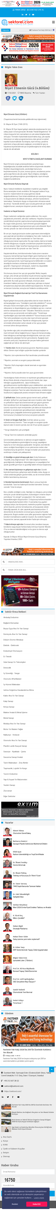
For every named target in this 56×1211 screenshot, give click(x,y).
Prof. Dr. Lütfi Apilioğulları (23, 979)
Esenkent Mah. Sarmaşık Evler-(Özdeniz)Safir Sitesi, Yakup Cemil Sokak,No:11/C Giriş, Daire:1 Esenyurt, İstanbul (26, 1074)
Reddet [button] (15, 1204)
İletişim (6, 1152)
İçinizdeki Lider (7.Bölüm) (23, 960)
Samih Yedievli (19, 990)
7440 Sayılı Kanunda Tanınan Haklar (27, 886)
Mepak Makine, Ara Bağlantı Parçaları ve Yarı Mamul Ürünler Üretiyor (33, 1113)
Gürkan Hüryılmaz (20, 905)
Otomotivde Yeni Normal (22, 992)
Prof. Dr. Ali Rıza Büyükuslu (23, 969)
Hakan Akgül (18, 926)
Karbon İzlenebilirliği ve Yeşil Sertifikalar (28, 854)
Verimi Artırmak (19, 865)
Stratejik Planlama (20, 929)
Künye (5, 1141)
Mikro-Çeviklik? (19, 918)
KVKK (5, 1145)
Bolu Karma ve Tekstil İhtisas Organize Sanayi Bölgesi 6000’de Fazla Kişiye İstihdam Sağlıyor (31, 1120)
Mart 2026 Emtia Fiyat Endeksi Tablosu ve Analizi (32, 907)
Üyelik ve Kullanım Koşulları (14, 1149)
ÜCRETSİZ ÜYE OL (35, 10)
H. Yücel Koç (18, 916)
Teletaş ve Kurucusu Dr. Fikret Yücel (27, 876)
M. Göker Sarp (19, 947)
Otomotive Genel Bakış (22, 833)
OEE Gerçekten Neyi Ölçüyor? (24, 982)
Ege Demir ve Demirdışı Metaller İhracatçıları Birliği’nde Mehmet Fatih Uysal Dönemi (32, 1128)
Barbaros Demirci (20, 841)
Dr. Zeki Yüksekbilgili (21, 894)
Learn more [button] (39, 1198)
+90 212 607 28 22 (10, 1081)
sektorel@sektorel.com (12, 1086)
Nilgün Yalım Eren (20, 958)
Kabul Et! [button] (37, 1204)
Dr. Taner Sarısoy (20, 884)
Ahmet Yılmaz (18, 831)
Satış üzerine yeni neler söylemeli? (26, 939)
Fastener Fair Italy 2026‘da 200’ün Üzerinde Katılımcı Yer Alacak (27, 1051)
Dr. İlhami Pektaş (20, 873)
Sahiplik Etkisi (18, 897)
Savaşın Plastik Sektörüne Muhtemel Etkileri (30, 844)
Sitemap (6, 1156)
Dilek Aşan (17, 852)
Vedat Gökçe (18, 1000)
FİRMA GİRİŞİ (19, 10)
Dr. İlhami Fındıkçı (20, 862)
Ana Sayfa (7, 1137)
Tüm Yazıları (39, 93)
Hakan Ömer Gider (20, 937)
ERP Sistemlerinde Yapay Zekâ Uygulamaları (30, 950)
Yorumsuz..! (17, 1003)
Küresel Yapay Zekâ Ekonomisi (25, 971)
